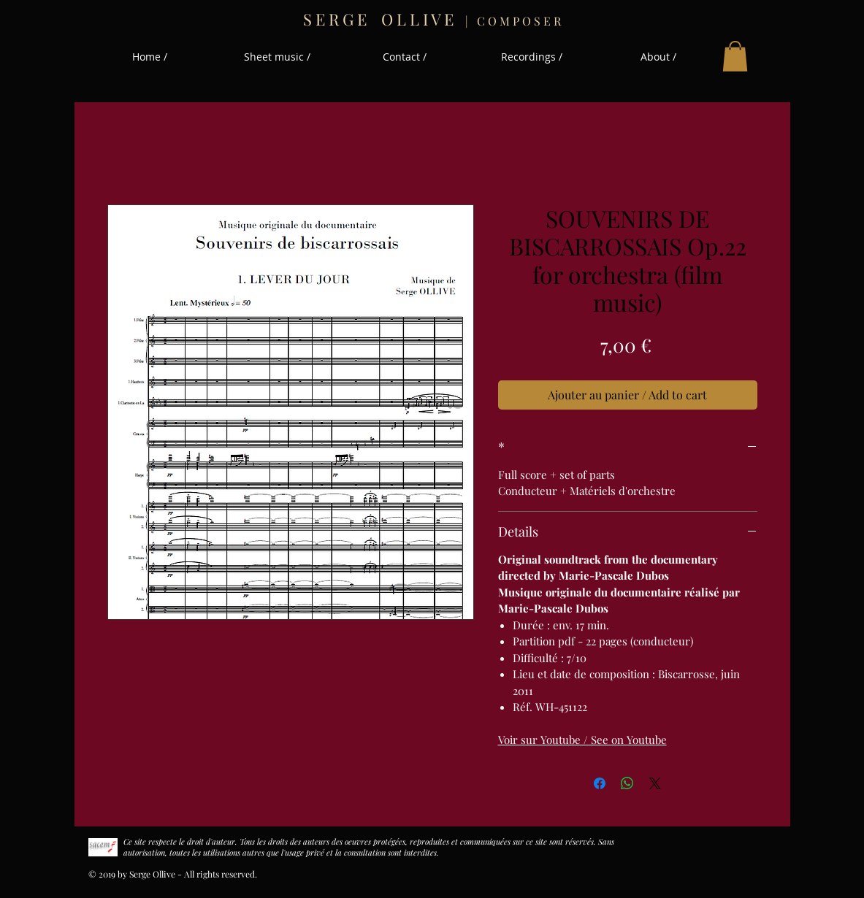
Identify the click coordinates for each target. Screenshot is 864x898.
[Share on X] (655, 783)
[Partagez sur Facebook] (599, 783)
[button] (735, 56)
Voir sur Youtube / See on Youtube (582, 739)
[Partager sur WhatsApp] (627, 783)
